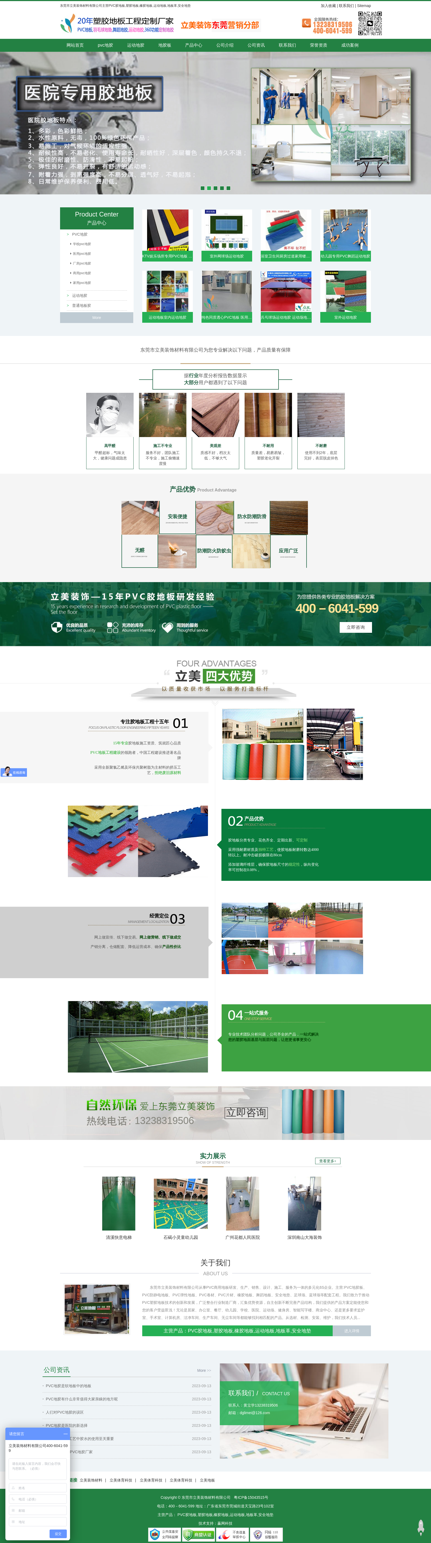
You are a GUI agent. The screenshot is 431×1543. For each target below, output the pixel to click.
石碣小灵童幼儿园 (181, 1237)
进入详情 (351, 1331)
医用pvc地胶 (82, 254)
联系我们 (346, 6)
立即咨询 (356, 627)
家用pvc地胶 (82, 283)
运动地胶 (135, 45)
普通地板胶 (81, 305)
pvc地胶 (105, 45)
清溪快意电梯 (119, 1237)
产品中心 (193, 45)
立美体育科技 (121, 1480)
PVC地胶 (79, 234)
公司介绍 (225, 45)
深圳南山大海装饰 (304, 1237)
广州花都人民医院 (242, 1237)
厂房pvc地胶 (82, 263)
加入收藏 (328, 6)
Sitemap (364, 6)
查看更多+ (327, 1161)
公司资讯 (256, 45)
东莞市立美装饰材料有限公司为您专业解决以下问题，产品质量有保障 (215, 350)
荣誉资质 (318, 45)
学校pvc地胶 (82, 244)
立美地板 (207, 1480)
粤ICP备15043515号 (251, 1497)
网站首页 (75, 45)
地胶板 (164, 45)
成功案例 (350, 45)
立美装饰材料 (91, 1480)
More (96, 317)
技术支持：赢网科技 (215, 1523)
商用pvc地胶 (82, 273)
